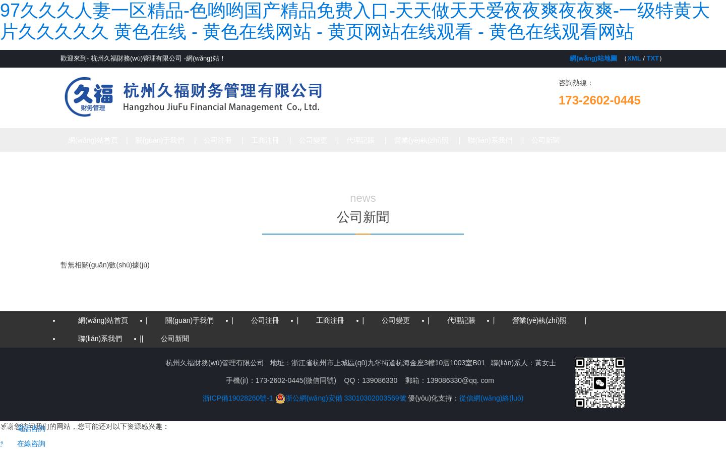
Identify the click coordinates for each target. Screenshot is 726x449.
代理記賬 (360, 140)
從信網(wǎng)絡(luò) (491, 398)
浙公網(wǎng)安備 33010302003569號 (340, 398)
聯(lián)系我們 (490, 140)
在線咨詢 (22, 443)
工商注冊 (265, 140)
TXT (652, 58)
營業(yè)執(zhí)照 (421, 140)
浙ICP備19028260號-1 (238, 398)
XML (634, 58)
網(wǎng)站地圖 (593, 58)
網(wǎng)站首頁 (93, 140)
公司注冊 (218, 140)
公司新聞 (545, 140)
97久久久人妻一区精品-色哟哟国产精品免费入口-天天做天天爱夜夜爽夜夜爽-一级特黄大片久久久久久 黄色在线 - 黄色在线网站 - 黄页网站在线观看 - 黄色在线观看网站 (355, 21)
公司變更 (313, 140)
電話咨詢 (22, 428)
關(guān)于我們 (160, 140)
